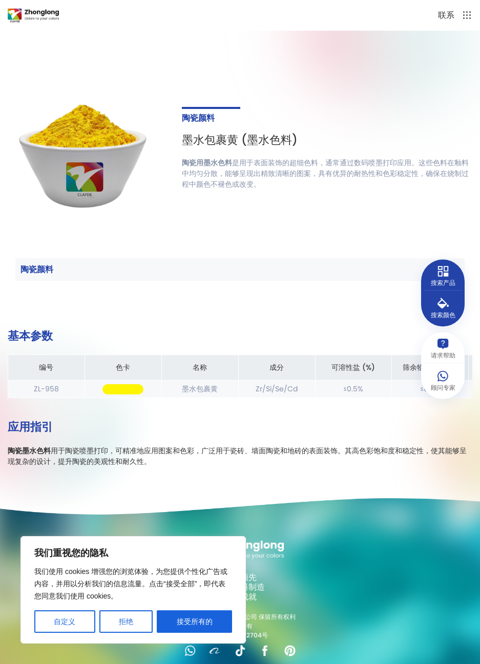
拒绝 (126, 621)
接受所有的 (195, 621)
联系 (446, 15)
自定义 (64, 621)
